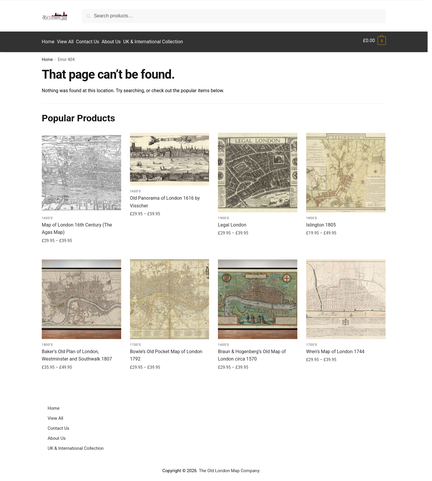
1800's (311, 215)
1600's (47, 215)
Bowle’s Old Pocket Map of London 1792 (166, 352)
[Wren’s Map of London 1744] (346, 296)
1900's (223, 215)
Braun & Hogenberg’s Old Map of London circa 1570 (252, 352)
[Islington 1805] (346, 170)
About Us (57, 435)
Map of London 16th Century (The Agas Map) (77, 225)
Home (47, 56)
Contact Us (58, 425)
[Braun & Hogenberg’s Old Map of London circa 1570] (257, 296)
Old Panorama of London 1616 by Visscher (165, 199)
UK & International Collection (76, 445)
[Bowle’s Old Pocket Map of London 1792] (169, 296)
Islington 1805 (321, 222)
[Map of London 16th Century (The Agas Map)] (81, 170)
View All (55, 415)
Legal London (232, 222)
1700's (135, 342)
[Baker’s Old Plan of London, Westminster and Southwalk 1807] (81, 296)
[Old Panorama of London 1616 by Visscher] (169, 156)
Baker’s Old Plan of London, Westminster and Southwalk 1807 (77, 352)
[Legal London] (257, 170)
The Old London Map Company (229, 468)
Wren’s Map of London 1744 (335, 348)
